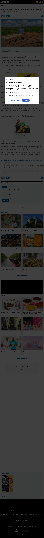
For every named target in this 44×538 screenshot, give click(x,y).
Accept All (25, 100)
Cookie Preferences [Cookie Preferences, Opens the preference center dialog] (15, 100)
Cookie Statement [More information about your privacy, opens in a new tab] (27, 97)
